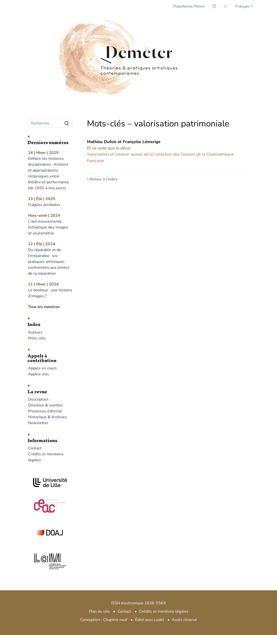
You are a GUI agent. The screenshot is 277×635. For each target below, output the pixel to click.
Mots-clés (37, 338)
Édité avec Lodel (149, 619)
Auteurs (35, 332)
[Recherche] (44, 123)
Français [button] (242, 6)
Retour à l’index (103, 179)
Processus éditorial (45, 411)
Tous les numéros (44, 307)
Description (38, 399)
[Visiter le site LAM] (50, 561)
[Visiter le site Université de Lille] (50, 482)
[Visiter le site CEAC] (50, 505)
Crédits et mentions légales (163, 611)
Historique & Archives (47, 417)
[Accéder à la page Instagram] (214, 6)
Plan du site (99, 611)
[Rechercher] (66, 123)
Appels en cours (42, 368)
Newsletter (38, 423)
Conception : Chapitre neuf (103, 619)
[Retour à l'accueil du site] (138, 45)
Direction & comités (45, 405)
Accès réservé (184, 619)
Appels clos (38, 374)
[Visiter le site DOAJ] (50, 532)
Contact (35, 448)
